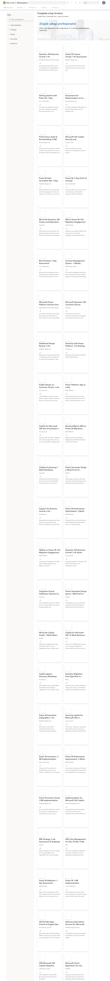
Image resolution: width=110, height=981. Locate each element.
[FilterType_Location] (8, 25)
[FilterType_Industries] (8, 34)
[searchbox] (22, 19)
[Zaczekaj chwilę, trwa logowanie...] (104, 2)
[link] (49, 64)
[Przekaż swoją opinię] (67, 2)
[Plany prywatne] (80, 2)
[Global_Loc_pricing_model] (8, 43)
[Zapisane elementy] (75, 2)
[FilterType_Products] (8, 29)
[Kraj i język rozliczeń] (90, 2)
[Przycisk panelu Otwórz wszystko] (8, 7)
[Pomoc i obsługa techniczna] (71, 2)
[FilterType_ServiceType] (8, 39)
